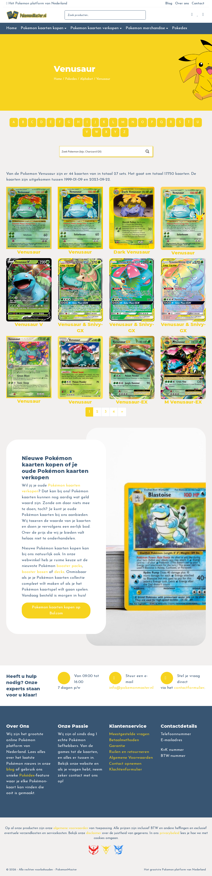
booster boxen (35, 572)
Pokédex (27, 776)
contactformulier (189, 688)
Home (11, 28)
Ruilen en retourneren (129, 752)
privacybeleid (169, 833)
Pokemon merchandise (145, 28)
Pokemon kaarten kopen (42, 28)
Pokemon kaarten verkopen (94, 28)
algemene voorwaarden (70, 828)
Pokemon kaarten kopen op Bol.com (56, 610)
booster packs (69, 566)
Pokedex (179, 28)
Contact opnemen (125, 764)
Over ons (182, 3)
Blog (168, 3)
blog (10, 770)
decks (59, 572)
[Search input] (101, 151)
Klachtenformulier (125, 770)
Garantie (117, 746)
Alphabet (86, 79)
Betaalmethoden (124, 740)
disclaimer (93, 833)
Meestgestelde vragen (129, 734)
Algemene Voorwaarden (131, 758)
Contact (198, 3)
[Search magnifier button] (147, 151)
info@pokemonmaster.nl (131, 688)
